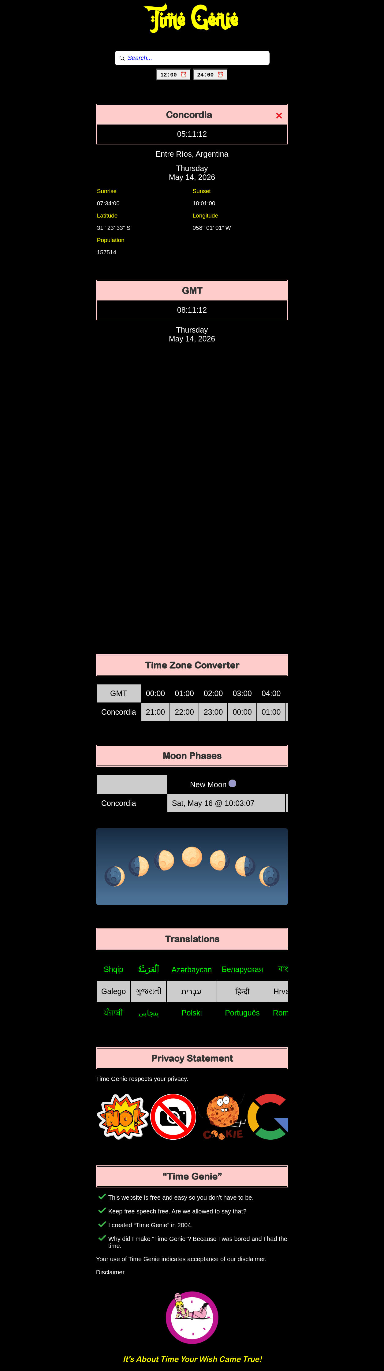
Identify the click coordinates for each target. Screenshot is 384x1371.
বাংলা (287, 968)
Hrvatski (287, 991)
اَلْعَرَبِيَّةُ (148, 969)
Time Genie (192, 20)
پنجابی (148, 1012)
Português (242, 1012)
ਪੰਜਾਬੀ (113, 1012)
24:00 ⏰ (210, 75)
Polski (191, 1012)
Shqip (113, 969)
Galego (113, 991)
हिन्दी (242, 991)
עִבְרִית (191, 991)
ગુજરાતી (149, 991)
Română (287, 1012)
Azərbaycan (191, 969)
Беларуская (242, 969)
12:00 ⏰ (173, 75)
